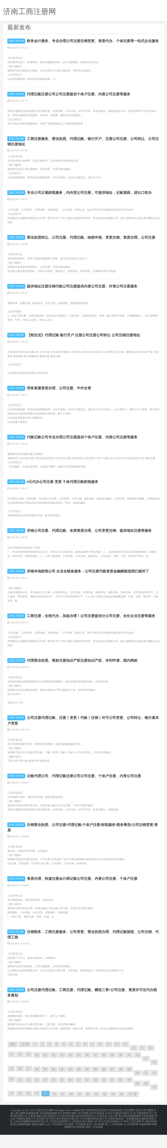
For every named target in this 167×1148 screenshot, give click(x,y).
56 (36, 1095)
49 (129, 1084)
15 (142, 1062)
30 (120, 1070)
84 (121, 1109)
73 (28, 1108)
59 (62, 1095)
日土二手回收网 (54, 1137)
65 (112, 1095)
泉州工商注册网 (132, 1135)
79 (79, 1109)
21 (45, 1070)
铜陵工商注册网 (80, 1127)
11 (108, 1059)
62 (87, 1095)
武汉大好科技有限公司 (110, 1135)
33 (146, 1073)
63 (95, 1095)
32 (137, 1070)
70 (154, 1102)
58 (53, 1095)
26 (87, 1070)
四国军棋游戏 (115, 1132)
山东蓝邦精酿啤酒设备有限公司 (30, 1135)
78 (71, 1109)
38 (36, 1084)
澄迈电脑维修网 (22, 1137)
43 (78, 1084)
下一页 (132, 1109)
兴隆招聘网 (145, 1137)
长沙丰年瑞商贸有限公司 (119, 1127)
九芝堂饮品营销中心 (60, 1135)
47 (112, 1084)
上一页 (25, 1059)
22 (53, 1070)
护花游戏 (112, 1125)
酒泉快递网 (38, 1137)
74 (36, 1108)
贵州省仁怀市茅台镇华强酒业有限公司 (57, 1132)
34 (154, 1077)
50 (137, 1087)
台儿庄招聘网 (130, 1137)
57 (45, 1095)
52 (154, 1087)
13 (125, 1059)
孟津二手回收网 (95, 1137)
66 (120, 1095)
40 (53, 1084)
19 (28, 1069)
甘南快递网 (147, 1130)
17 (11, 1069)
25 (78, 1070)
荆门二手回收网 (113, 1137)
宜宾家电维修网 (48, 1127)
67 (129, 1095)
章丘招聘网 (64, 1127)
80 (88, 1109)
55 (28, 1095)
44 (87, 1084)
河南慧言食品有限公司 (84, 1135)
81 (96, 1109)
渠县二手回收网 (94, 1140)
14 (133, 1062)
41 (62, 1084)
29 (112, 1070)
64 (104, 1095)
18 (20, 1069)
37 (28, 1083)
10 (100, 1059)
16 (150, 1062)
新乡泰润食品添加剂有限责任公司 (80, 1130)
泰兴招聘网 (78, 1140)
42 (70, 1084)
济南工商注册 (17, 40)
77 (62, 1109)
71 (11, 1108)
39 (45, 1084)
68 (137, 1098)
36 (20, 1083)
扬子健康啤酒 (140, 1127)
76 (54, 1109)
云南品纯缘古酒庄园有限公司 (44, 1130)
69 (146, 1098)
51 (146, 1087)
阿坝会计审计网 (108, 1130)
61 (78, 1095)
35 (11, 1083)
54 (20, 1095)
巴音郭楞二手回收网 (74, 1137)
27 (95, 1070)
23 (62, 1070)
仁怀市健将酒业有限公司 (93, 1132)
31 (129, 1070)
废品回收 (102, 1125)
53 (11, 1094)
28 (104, 1070)
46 (104, 1084)
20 (36, 1070)
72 (20, 1108)
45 (95, 1084)
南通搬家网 (32, 1127)
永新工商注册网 (144, 1125)
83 (113, 1109)
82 (104, 1109)
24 (70, 1070)
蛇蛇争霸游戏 (96, 1127)
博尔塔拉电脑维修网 (129, 1130)
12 (117, 1059)
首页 (12, 1059)
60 (70, 1095)
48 (120, 1084)
